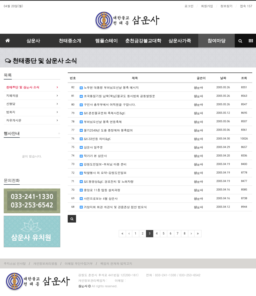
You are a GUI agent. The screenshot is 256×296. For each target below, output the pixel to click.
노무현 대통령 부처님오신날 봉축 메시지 (109, 87)
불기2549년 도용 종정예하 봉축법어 (106, 130)
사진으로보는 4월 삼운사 (99, 198)
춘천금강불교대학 (143, 40)
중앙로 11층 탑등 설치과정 (100, 190)
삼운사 (33, 40)
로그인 (189, 6)
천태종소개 (70, 40)
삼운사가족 (179, 40)
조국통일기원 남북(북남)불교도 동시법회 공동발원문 (117, 96)
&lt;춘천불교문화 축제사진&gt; (103, 113)
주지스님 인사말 (15, 263)
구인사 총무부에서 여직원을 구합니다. (108, 104)
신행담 (10, 104)
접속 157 (246, 6)
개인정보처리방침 (45, 263)
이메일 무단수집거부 (79, 263)
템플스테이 (106, 40)
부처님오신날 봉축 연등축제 (101, 122)
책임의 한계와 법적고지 (116, 263)
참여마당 (217, 40)
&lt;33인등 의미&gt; (95, 138)
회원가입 (207, 6)
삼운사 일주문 (91, 147)
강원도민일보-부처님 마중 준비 (103, 164)
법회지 (10, 112)
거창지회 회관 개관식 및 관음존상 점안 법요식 (113, 207)
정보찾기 (226, 6)
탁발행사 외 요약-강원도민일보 (103, 172)
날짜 (223, 78)
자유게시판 (13, 120)
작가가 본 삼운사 (93, 156)
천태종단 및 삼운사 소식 (41, 60)
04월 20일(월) (13, 6)
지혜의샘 (12, 95)
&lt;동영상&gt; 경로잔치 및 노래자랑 (107, 181)
